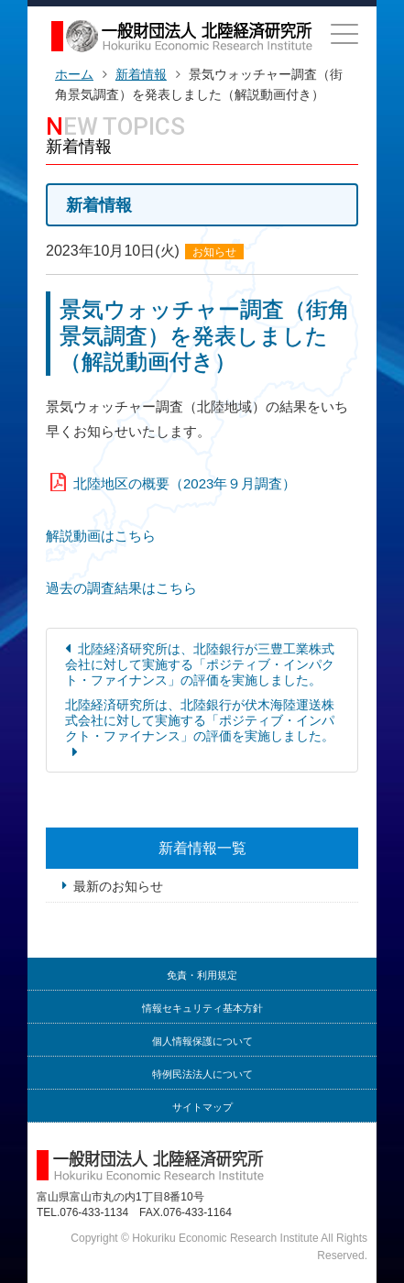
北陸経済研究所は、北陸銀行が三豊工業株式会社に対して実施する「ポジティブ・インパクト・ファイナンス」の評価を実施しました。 (199, 664)
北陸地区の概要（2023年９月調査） (184, 483)
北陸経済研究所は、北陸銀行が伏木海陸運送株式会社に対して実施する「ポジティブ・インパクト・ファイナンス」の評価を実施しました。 (199, 720)
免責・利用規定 (202, 975)
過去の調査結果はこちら (121, 588)
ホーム (74, 74)
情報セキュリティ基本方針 (202, 1008)
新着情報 (141, 74)
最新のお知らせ (118, 886)
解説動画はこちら (101, 535)
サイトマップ (202, 1107)
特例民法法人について (202, 1074)
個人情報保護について (202, 1041)
